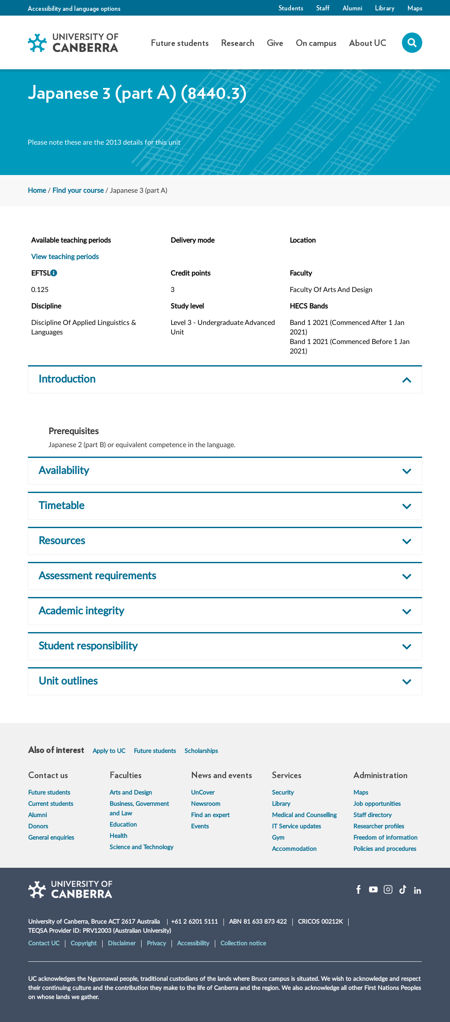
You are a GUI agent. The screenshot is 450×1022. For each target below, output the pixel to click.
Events (200, 827)
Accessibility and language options (74, 8)
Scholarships (201, 751)
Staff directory (372, 815)
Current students (50, 804)
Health (118, 836)
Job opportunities (377, 804)
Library (385, 8)
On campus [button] (316, 42)
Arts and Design (131, 793)
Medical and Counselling (304, 815)
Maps (415, 8)
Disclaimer (122, 944)
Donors (38, 827)
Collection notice (243, 944)
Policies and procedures (384, 849)
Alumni (352, 8)
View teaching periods (65, 256)
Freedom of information (385, 838)
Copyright (84, 944)
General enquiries (51, 838)
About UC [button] (367, 42)
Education (123, 825)
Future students (155, 751)
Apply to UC (109, 751)
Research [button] (237, 42)
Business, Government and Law (139, 809)
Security (283, 793)
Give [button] (275, 42)
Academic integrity (81, 611)
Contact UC (43, 944)
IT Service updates (296, 827)
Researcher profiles (378, 827)
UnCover (202, 793)
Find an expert (210, 815)
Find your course (78, 190)
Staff (323, 8)
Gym (278, 838)
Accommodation (294, 849)
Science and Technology (141, 847)
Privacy (156, 944)
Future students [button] (180, 42)
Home (37, 190)
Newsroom (205, 804)
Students (290, 8)
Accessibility (193, 944)
